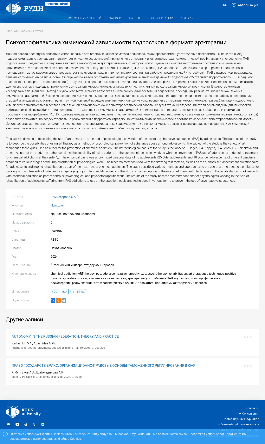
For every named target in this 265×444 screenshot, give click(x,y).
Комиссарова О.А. (63, 205)
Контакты (252, 408)
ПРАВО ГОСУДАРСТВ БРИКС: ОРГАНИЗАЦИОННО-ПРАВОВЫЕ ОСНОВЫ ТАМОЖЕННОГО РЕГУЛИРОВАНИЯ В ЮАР (103, 373)
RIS (72, 299)
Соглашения (250, 413)
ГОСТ (55, 299)
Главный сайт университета (240, 424)
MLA (64, 299)
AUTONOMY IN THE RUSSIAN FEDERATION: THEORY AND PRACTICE (65, 344)
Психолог (57, 213)
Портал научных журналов (241, 419)
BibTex (81, 299)
